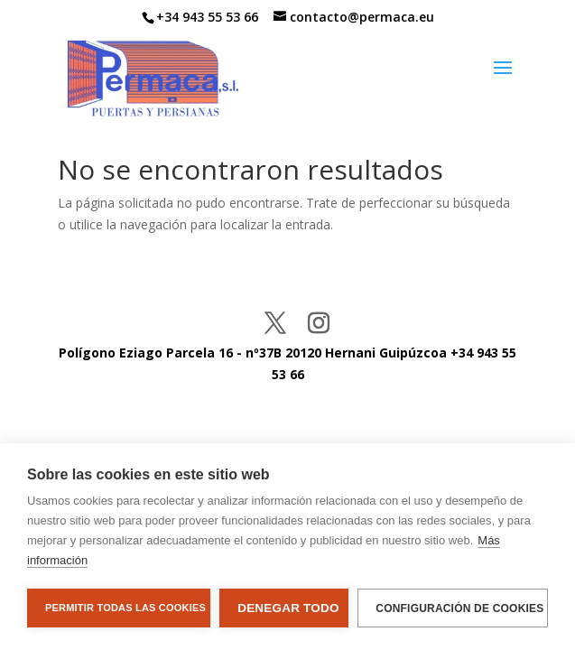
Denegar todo (288, 608)
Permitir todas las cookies (125, 607)
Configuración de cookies (459, 608)
